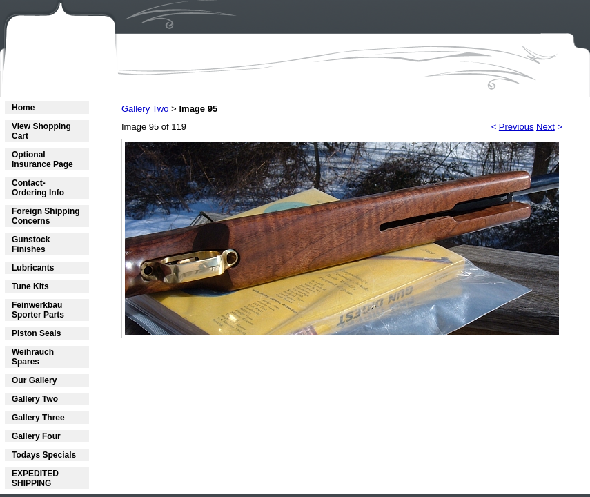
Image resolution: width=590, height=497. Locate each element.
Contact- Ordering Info (38, 187)
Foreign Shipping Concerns (46, 216)
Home (23, 108)
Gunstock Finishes (31, 244)
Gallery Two (35, 399)
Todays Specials (44, 455)
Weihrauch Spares (33, 357)
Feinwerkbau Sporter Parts (38, 310)
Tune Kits (30, 286)
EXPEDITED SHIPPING (35, 478)
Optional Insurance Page (42, 159)
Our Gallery (34, 380)
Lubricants (33, 268)
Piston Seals (36, 333)
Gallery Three (38, 417)
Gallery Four (36, 436)
